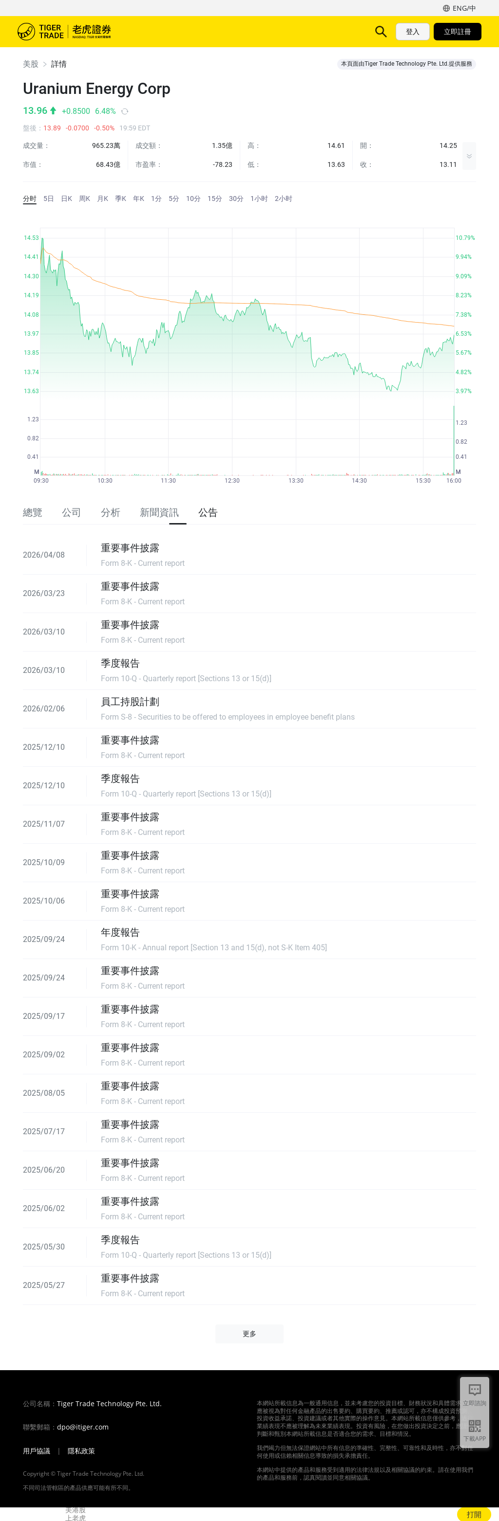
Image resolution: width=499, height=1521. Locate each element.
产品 (189, 31)
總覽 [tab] (32, 512)
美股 (30, 64)
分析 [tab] (110, 512)
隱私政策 (81, 1451)
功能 (220, 31)
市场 (158, 31)
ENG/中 (464, 8)
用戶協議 (36, 1451)
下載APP (474, 1438)
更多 (326, 31)
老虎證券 (71, 31)
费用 (292, 31)
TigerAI (256, 31)
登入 (413, 31)
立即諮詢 (474, 1403)
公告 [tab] (208, 512)
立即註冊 (457, 31)
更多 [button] (249, 1333)
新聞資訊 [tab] (159, 512)
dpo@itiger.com (83, 1427)
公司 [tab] (71, 512)
